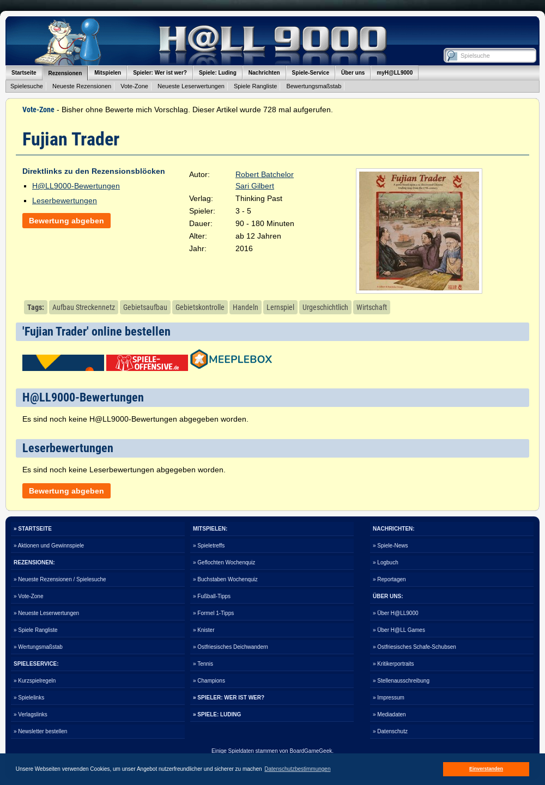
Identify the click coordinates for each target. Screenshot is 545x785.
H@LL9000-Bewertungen (76, 185)
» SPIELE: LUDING (217, 714)
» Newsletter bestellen (40, 731)
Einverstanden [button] (486, 768)
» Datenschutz (390, 731)
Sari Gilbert (254, 185)
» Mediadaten (389, 714)
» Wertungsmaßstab (38, 647)
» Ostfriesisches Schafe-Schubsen (414, 647)
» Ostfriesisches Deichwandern (230, 647)
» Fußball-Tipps (212, 596)
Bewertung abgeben (66, 220)
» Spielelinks (29, 698)
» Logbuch (385, 562)
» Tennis (203, 664)
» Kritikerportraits (393, 664)
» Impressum (388, 698)
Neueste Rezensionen (81, 86)
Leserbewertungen (64, 200)
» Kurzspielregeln (35, 681)
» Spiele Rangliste (36, 630)
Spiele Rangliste (255, 86)
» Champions (209, 681)
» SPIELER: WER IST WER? (228, 698)
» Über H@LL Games (399, 630)
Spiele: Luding (218, 73)
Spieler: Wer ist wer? (160, 73)
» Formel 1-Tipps (213, 613)
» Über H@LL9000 (396, 613)
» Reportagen (389, 579)
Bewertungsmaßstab (313, 86)
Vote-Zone (134, 86)
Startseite (24, 73)
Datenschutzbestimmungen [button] (297, 769)
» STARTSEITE (33, 529)
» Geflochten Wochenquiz (224, 562)
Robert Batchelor (264, 174)
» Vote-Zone (28, 596)
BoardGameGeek (310, 751)
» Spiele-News (390, 546)
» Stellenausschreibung (401, 681)
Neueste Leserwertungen (191, 86)
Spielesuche (26, 86)
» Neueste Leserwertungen (46, 613)
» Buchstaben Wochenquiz (225, 579)
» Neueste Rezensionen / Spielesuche (60, 579)
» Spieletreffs (209, 546)
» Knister (203, 630)
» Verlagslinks (30, 714)
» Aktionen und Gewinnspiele (49, 546)
